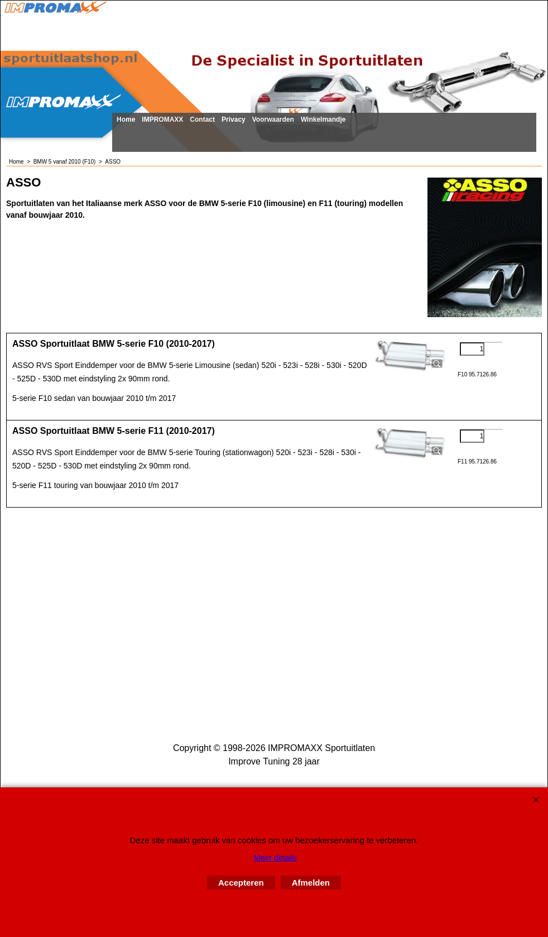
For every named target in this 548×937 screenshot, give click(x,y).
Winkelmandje (323, 119)
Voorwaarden (273, 119)
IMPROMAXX (162, 119)
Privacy (234, 119)
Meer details (275, 857)
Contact (202, 119)
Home (126, 119)
